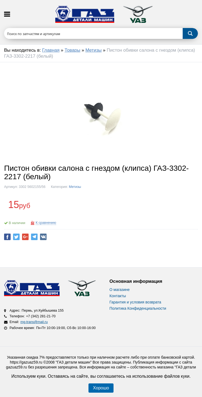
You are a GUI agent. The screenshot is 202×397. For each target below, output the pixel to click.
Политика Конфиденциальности (137, 308)
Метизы (93, 50)
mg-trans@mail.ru (34, 322)
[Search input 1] (93, 33)
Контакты (117, 296)
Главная (51, 50)
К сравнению (46, 223)
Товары (72, 50)
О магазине (119, 289)
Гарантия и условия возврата (135, 302)
